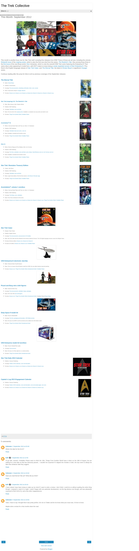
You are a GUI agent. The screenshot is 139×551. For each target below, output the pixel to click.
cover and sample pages (36, 385)
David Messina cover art (38, 152)
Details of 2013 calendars (15, 363)
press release (29, 152)
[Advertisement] (46, 428)
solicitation (19, 195)
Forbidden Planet (25, 114)
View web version (46, 545)
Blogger (50, 549)
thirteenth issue (6, 62)
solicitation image (22, 291)
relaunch (21, 90)
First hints (12, 152)
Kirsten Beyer (67, 68)
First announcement (14, 88)
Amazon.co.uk (18, 93)
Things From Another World (15, 114)
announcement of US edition (25, 236)
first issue (6, 64)
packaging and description (19, 318)
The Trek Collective (15, 6)
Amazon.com (12, 93)
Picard (46, 296)
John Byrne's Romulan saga (34, 175)
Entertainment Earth (32, 269)
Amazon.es (40, 93)
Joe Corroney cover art (48, 152)
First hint (11, 318)
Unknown (9, 446)
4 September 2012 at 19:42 (20, 473)
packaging (29, 291)
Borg (49, 296)
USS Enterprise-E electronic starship (14, 261)
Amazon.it (45, 93)
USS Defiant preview (29, 318)
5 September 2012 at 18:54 (20, 500)
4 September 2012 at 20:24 (19, 484)
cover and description (25, 363)
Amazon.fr (35, 93)
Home (46, 542)
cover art (24, 130)
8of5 (7, 458)
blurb (30, 88)
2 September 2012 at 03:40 (20, 446)
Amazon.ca (24, 93)
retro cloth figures (18, 293)
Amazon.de (29, 93)
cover (33, 88)
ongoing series (21, 62)
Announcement (12, 348)
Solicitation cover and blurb (15, 109)
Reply (7, 452)
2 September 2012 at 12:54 (19, 458)
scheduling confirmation (24, 88)
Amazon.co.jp (51, 93)
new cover (44, 385)
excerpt (36, 88)
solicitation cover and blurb (20, 152)
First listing (12, 195)
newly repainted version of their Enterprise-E (68, 66)
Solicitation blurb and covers (16, 130)
